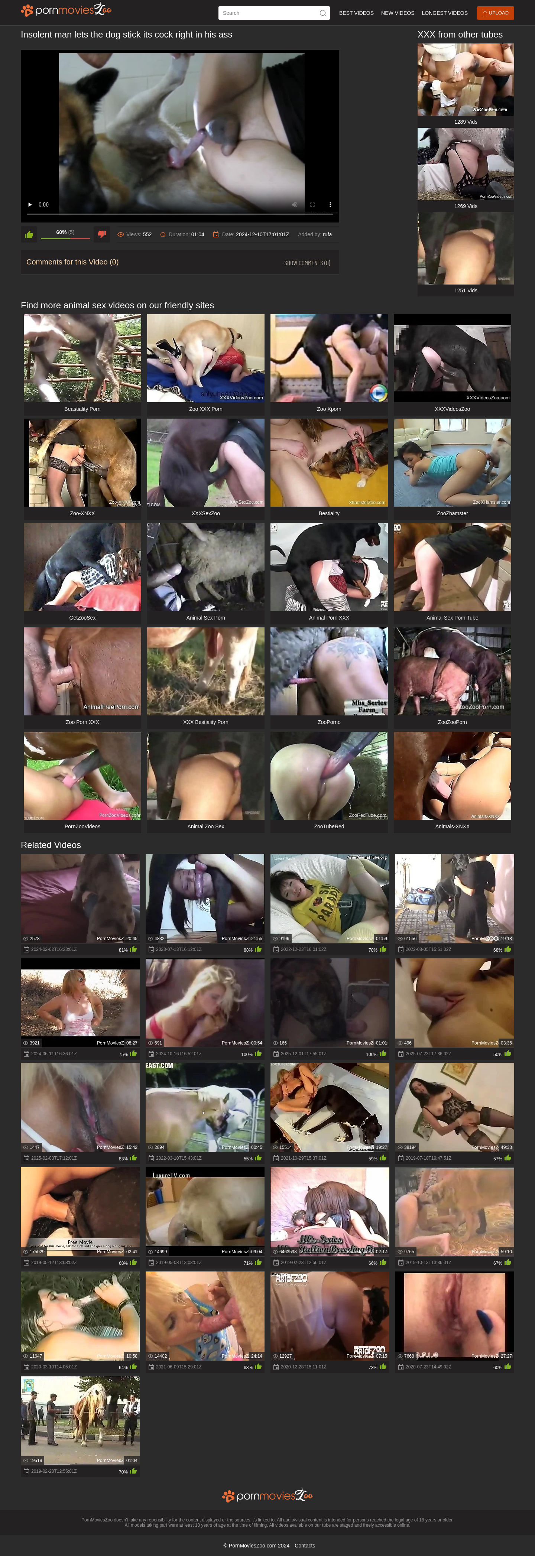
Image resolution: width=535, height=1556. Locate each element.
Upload (496, 13)
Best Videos (356, 13)
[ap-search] (274, 13)
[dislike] (102, 234)
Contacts (305, 1546)
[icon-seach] (323, 13)
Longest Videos (445, 13)
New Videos (397, 13)
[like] (29, 234)
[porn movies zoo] (66, 9)
